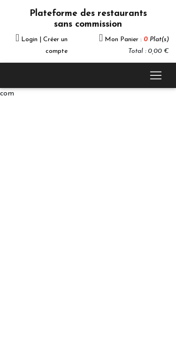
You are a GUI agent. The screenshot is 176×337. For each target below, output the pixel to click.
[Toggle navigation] (155, 75)
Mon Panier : (137, 39)
